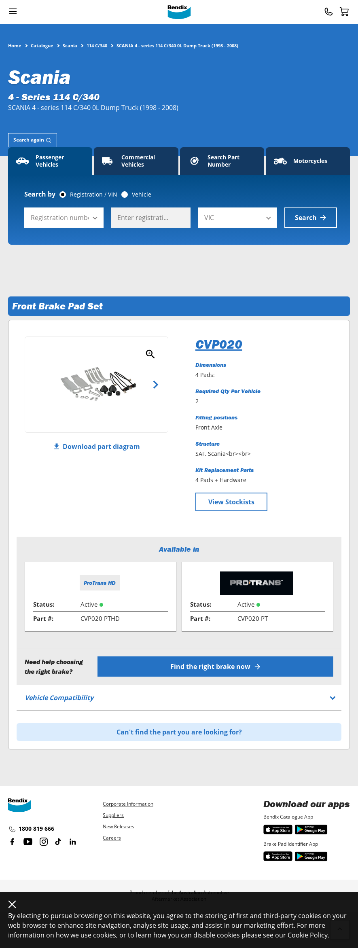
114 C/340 (97, 45)
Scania (70, 45)
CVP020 (218, 344)
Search (310, 217)
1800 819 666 (31, 829)
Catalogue (42, 45)
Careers (112, 837)
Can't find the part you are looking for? (179, 732)
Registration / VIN (93, 194)
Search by (39, 194)
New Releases (118, 826)
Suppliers (113, 815)
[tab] (32, 140)
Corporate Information (128, 803)
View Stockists (231, 501)
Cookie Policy (308, 935)
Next (156, 384)
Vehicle (141, 194)
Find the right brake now (215, 666)
